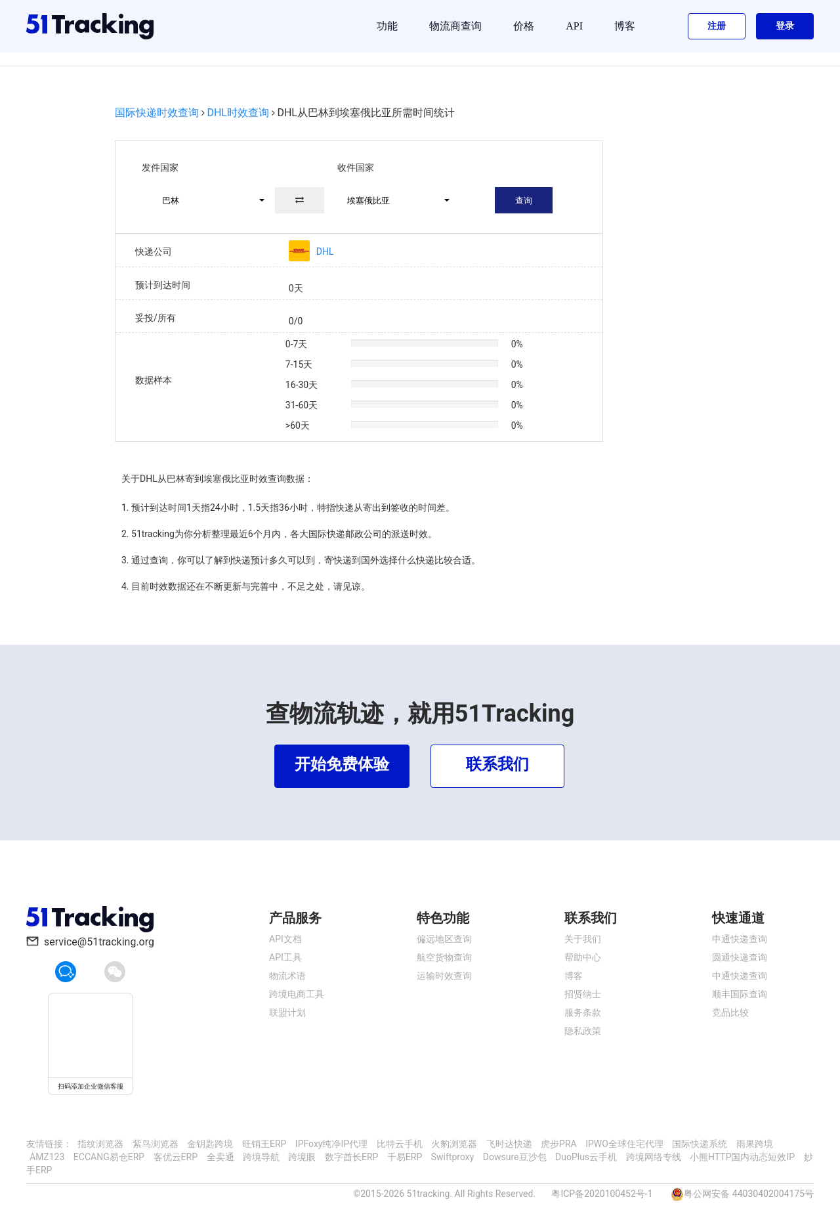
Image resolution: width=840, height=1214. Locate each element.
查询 (523, 201)
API (574, 26)
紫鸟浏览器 (155, 1143)
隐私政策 (582, 1031)
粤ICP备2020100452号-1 (601, 1193)
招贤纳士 (582, 994)
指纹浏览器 (100, 1143)
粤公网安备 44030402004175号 (749, 1193)
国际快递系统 (699, 1143)
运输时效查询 (444, 975)
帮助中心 (582, 957)
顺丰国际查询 (739, 994)
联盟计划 (287, 1012)
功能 (387, 26)
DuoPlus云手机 (586, 1157)
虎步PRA (559, 1143)
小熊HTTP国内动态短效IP (742, 1157)
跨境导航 (261, 1157)
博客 (624, 26)
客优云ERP (176, 1157)
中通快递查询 (739, 975)
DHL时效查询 (238, 112)
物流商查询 (455, 26)
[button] (207, 200)
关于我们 (582, 939)
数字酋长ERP (351, 1157)
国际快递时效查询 (157, 112)
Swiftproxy (452, 1157)
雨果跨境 (754, 1143)
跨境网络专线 (653, 1157)
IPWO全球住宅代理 (624, 1143)
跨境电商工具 (296, 994)
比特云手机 (400, 1143)
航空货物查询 (444, 957)
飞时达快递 (509, 1143)
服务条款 (582, 1012)
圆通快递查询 (739, 957)
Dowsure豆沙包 (515, 1157)
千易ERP (404, 1157)
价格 (523, 26)
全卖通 (220, 1157)
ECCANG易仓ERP (109, 1157)
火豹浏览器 (454, 1143)
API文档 (285, 939)
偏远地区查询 (444, 939)
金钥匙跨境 (210, 1143)
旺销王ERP (264, 1143)
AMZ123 (47, 1157)
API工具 (285, 957)
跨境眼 (302, 1157)
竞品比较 (730, 1012)
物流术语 (287, 975)
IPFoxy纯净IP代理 (331, 1143)
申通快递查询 (739, 939)
